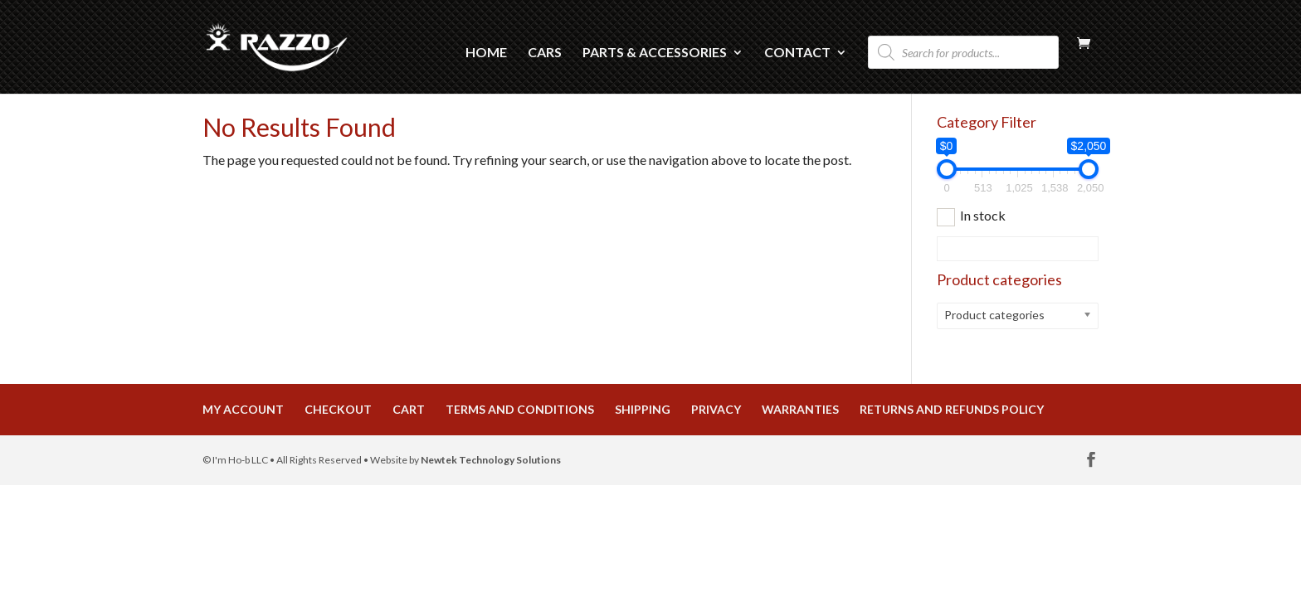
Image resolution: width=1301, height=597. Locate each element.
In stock (983, 215)
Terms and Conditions (520, 409)
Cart (408, 409)
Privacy (716, 409)
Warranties (800, 409)
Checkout (338, 409)
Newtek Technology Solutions (491, 460)
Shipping (642, 409)
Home (486, 53)
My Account (243, 409)
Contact (797, 53)
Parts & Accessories (654, 53)
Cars (545, 53)
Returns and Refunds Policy (952, 409)
